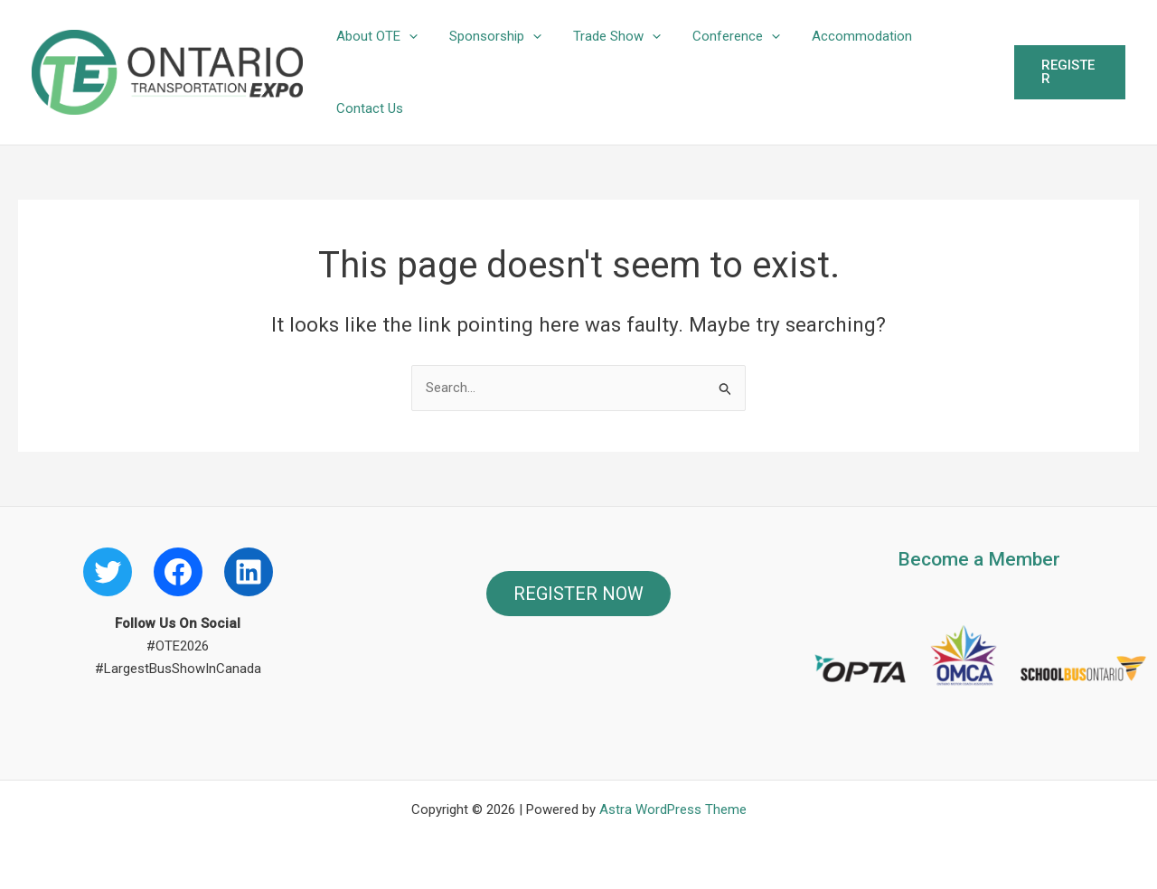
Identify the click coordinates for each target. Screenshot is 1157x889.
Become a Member (979, 559)
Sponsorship (489, 36)
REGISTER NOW (578, 593)
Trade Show (606, 36)
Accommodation (842, 36)
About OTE (375, 36)
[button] (407, 36)
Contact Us (367, 108)
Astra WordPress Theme (673, 809)
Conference (721, 36)
